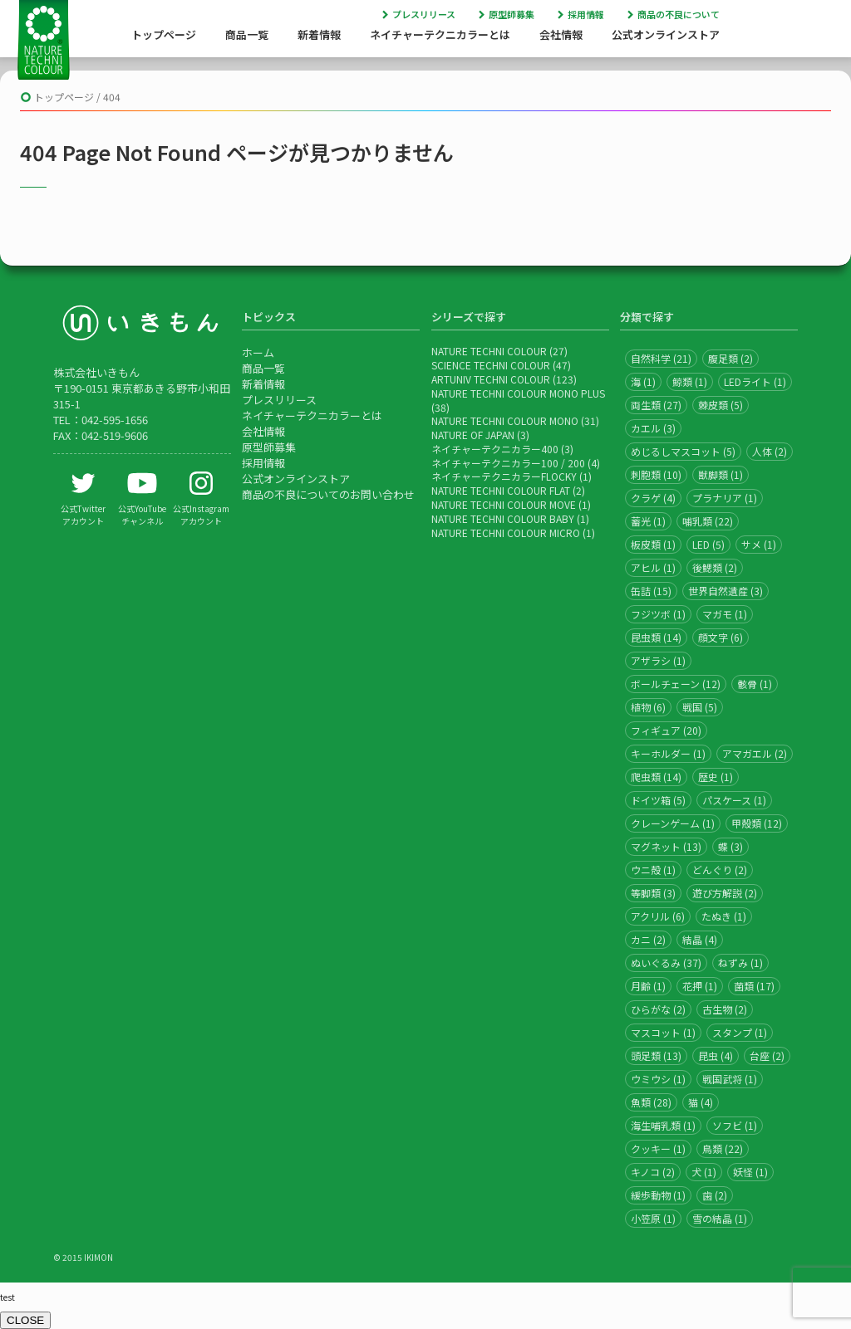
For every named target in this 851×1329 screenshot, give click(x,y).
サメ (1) (758, 544)
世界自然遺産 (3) (725, 591)
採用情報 (586, 14)
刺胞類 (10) (656, 474)
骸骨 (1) (754, 684)
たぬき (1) (723, 916)
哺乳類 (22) (707, 521)
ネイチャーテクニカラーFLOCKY (504, 476)
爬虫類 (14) (656, 777)
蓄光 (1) (648, 521)
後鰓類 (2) (714, 567)
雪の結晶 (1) (719, 1218)
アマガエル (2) (754, 753)
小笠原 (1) (653, 1218)
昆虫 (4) (715, 1055)
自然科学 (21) (661, 358)
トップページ (163, 34)
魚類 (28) (651, 1102)
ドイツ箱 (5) (658, 800)
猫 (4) (700, 1102)
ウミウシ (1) (658, 1079)
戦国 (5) (699, 707)
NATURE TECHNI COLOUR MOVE (503, 504)
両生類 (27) (656, 405)
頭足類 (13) (656, 1055)
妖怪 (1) (750, 1172)
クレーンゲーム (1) (673, 823)
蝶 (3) (730, 846)
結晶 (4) (699, 939)
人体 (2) (769, 451)
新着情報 (319, 34)
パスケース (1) (734, 800)
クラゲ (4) (653, 498)
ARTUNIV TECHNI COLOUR (490, 379)
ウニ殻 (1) (653, 869)
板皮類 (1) (653, 544)
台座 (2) (767, 1055)
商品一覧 (246, 34)
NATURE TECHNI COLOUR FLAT (500, 490)
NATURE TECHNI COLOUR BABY (502, 518)
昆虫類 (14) (656, 637)
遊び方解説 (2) (724, 893)
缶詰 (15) (651, 591)
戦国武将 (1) (729, 1079)
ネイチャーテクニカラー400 (494, 449)
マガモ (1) (724, 614)
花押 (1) (699, 986)
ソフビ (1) (734, 1125)
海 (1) (643, 381)
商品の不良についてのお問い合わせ (328, 494)
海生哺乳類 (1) (663, 1125)
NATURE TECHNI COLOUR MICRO (505, 532)
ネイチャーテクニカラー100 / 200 (508, 463)
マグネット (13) (666, 846)
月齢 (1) (648, 986)
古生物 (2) (724, 1009)
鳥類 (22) (722, 1148)
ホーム (258, 352)
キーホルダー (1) (668, 753)
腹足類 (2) (730, 358)
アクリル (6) (658, 916)
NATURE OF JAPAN (472, 435)
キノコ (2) (653, 1172)
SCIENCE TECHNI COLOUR (490, 365)
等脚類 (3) (653, 893)
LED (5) (708, 544)
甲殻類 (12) (756, 823)
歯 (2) (714, 1195)
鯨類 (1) (689, 381)
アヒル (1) (653, 567)
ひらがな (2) (658, 1009)
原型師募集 (511, 14)
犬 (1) (703, 1172)
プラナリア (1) (724, 498)
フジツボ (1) (658, 614)
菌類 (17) (754, 986)
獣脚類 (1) (720, 474)
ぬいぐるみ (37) (666, 962)
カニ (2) (648, 939)
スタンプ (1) (739, 1032)
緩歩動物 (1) (658, 1195)
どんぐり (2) (719, 869)
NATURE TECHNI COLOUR (489, 351)
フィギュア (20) (666, 730)
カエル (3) (653, 428)
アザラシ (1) (658, 660)
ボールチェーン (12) (676, 684)
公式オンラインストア (666, 34)
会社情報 (561, 34)
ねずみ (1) (740, 962)
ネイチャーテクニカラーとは (440, 34)
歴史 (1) (715, 777)
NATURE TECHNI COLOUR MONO (504, 420)
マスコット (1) (663, 1032)
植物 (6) (648, 707)
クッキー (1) (658, 1148)
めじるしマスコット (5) (683, 451)
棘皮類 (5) (720, 405)
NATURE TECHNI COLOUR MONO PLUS (518, 393)
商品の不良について (678, 14)
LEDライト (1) (755, 381)
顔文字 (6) (720, 637)
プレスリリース (423, 14)
